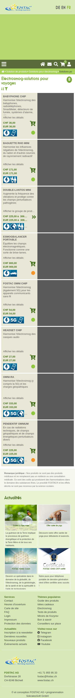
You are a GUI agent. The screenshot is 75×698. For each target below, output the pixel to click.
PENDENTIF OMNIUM (16, 423)
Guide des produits (48, 600)
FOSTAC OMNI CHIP (15, 283)
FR (69, 7)
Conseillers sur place (49, 623)
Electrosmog (44, 608)
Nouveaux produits (14, 640)
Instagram (44, 636)
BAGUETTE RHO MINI (16, 143)
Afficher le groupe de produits (19, 211)
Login (7, 615)
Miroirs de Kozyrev (47, 615)
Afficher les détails (13, 117)
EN (63, 7)
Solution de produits (16, 71)
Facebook (44, 640)
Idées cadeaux (45, 604)
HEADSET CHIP (12, 330)
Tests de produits (46, 612)
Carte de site (11, 608)
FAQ (6, 612)
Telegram (44, 632)
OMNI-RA (8, 377)
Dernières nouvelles (15, 636)
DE (58, 7)
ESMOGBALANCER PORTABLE (15, 238)
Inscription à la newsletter (18, 632)
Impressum (10, 619)
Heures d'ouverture (15, 604)
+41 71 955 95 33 (47, 672)
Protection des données (17, 623)
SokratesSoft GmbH (37, 695)
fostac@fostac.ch (47, 676)
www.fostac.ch (45, 680)
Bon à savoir (44, 619)
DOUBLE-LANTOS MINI (17, 189)
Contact (8, 600)
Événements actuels (15, 644)
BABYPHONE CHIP (14, 96)
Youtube (43, 644)
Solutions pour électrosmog (43, 71)
